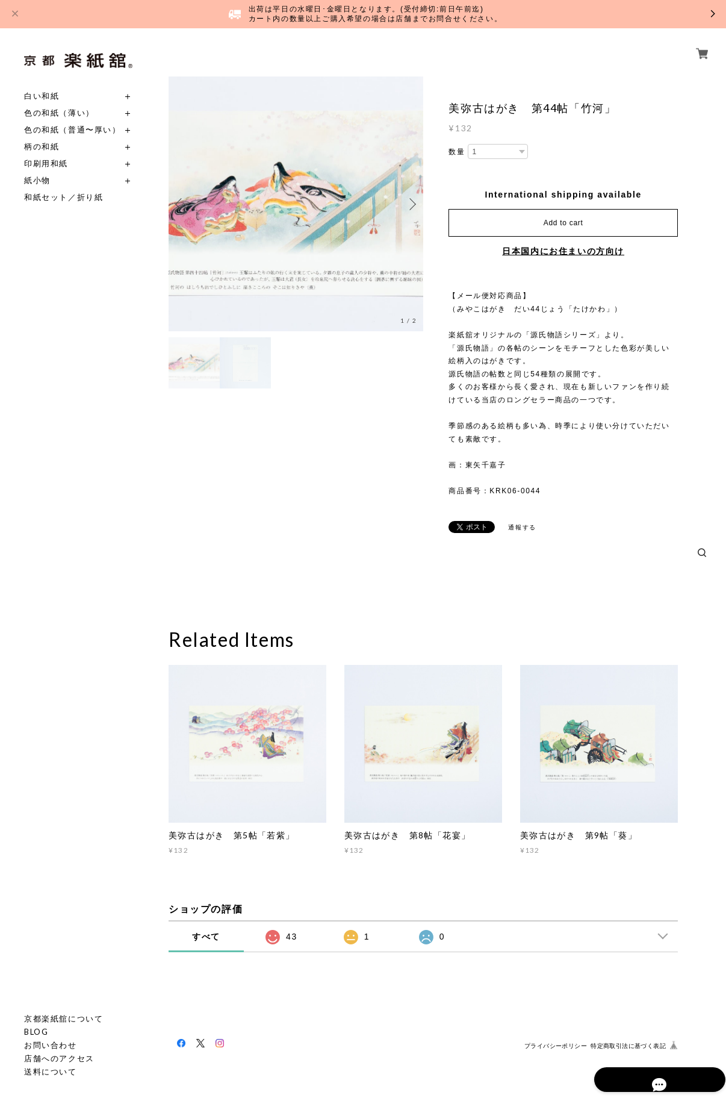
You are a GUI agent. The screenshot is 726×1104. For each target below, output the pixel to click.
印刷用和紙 (46, 163)
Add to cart (563, 223)
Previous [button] (181, 204)
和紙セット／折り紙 (63, 197)
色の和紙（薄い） (59, 113)
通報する (522, 527)
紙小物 (37, 180)
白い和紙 (41, 96)
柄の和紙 (41, 147)
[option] (296, 203)
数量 (456, 152)
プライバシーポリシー (555, 1046)
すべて (206, 936)
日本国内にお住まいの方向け (563, 251)
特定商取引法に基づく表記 (628, 1046)
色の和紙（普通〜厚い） (72, 130)
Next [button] (411, 204)
